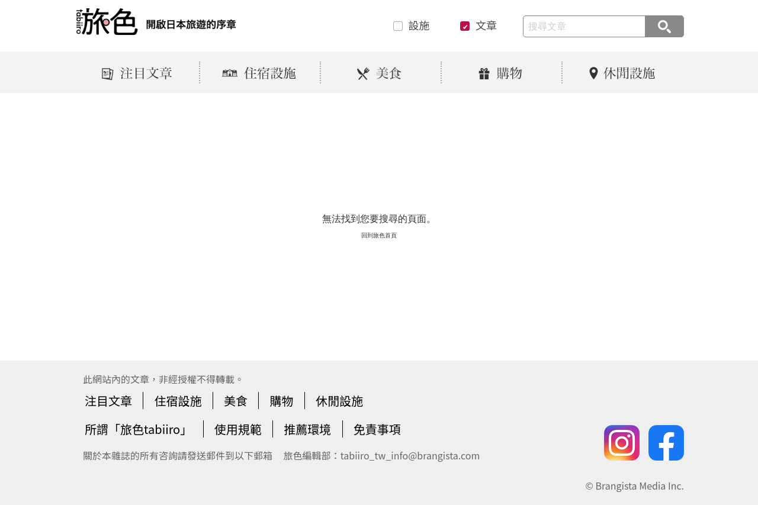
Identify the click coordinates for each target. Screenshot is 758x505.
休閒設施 (339, 400)
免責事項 (377, 429)
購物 (281, 400)
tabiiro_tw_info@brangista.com (410, 455)
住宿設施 (177, 400)
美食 (236, 400)
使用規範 (238, 429)
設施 (419, 25)
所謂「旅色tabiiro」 (138, 429)
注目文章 (108, 400)
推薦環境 (307, 429)
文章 (486, 25)
